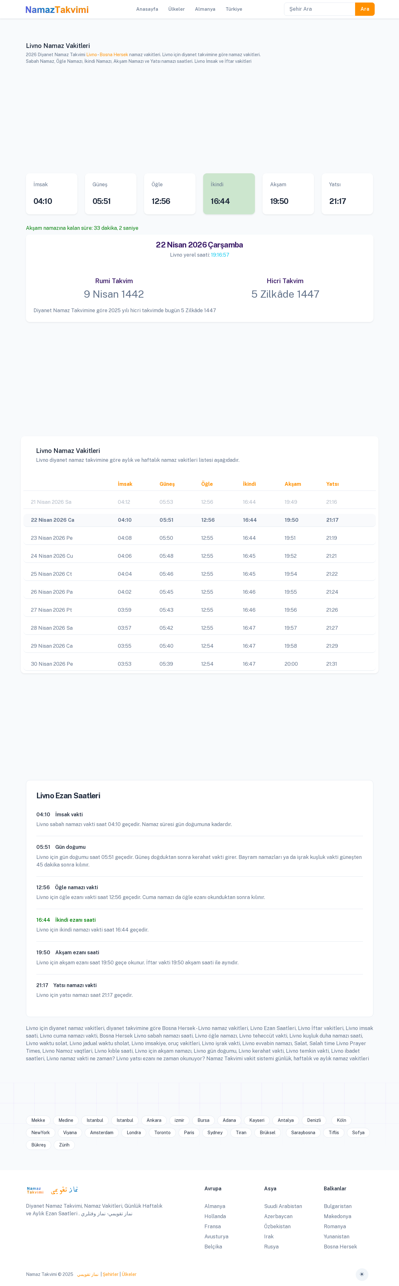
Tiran (241, 1132)
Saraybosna (303, 1132)
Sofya (358, 1132)
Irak (269, 1237)
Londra (134, 1132)
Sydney (215, 1132)
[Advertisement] (199, 119)
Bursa (203, 1120)
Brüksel (267, 1132)
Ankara (154, 1120)
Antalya (286, 1120)
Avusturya (216, 1237)
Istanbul (95, 1120)
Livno (91, 54)
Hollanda (215, 1216)
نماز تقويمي (87, 1274)
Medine (65, 1120)
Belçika (213, 1247)
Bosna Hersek (114, 54)
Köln (341, 1120)
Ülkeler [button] (176, 9)
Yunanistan (336, 1237)
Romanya (335, 1226)
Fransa (212, 1226)
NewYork (40, 1132)
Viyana (70, 1132)
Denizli (314, 1120)
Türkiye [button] (234, 9)
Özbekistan (277, 1226)
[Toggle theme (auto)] (362, 1274)
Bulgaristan (338, 1206)
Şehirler (110, 1274)
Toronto (162, 1132)
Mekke (38, 1120)
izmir (179, 1120)
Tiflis (334, 1132)
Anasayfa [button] (147, 9)
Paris (189, 1132)
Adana (229, 1120)
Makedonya (337, 1216)
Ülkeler (129, 1274)
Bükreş (38, 1144)
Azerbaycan (278, 1216)
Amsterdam (101, 1132)
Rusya (271, 1247)
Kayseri (256, 1120)
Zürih (64, 1144)
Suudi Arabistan (283, 1206)
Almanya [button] (205, 9)
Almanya (214, 1206)
